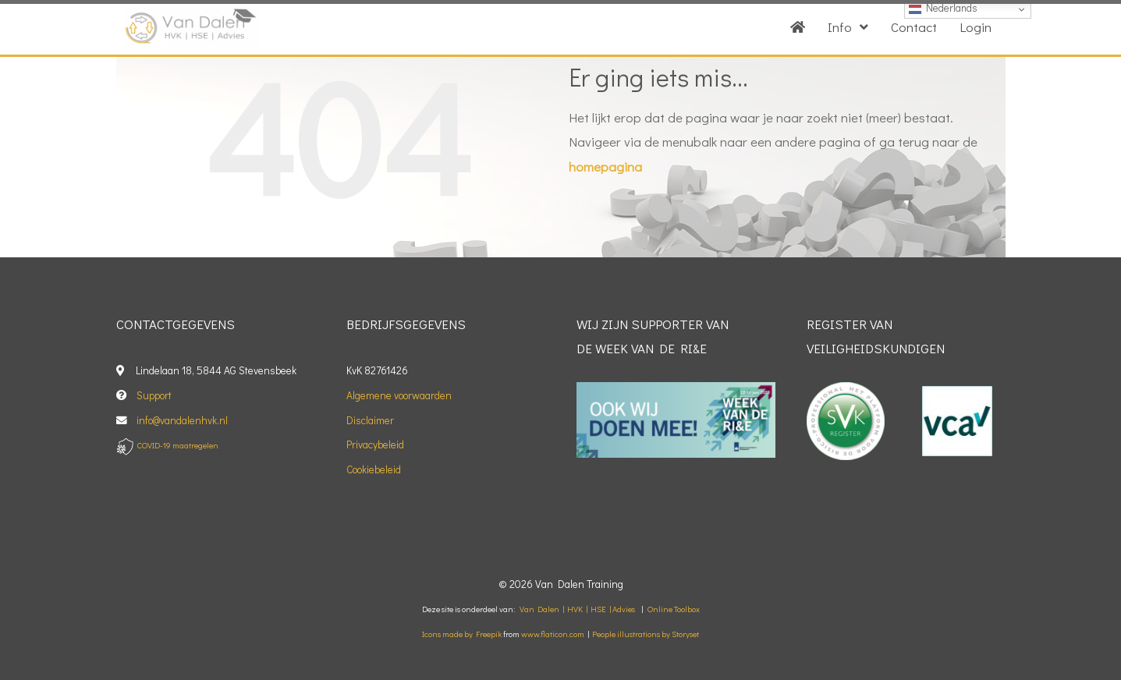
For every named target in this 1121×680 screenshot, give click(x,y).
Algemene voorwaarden (399, 395)
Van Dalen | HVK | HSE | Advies (577, 609)
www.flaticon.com (552, 634)
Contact (914, 27)
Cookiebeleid (373, 469)
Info (848, 26)
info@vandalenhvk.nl (183, 420)
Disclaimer (370, 420)
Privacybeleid (375, 444)
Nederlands (943, 8)
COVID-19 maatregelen (177, 445)
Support (154, 395)
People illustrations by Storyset (645, 634)
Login (976, 27)
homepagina (605, 166)
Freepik (489, 634)
